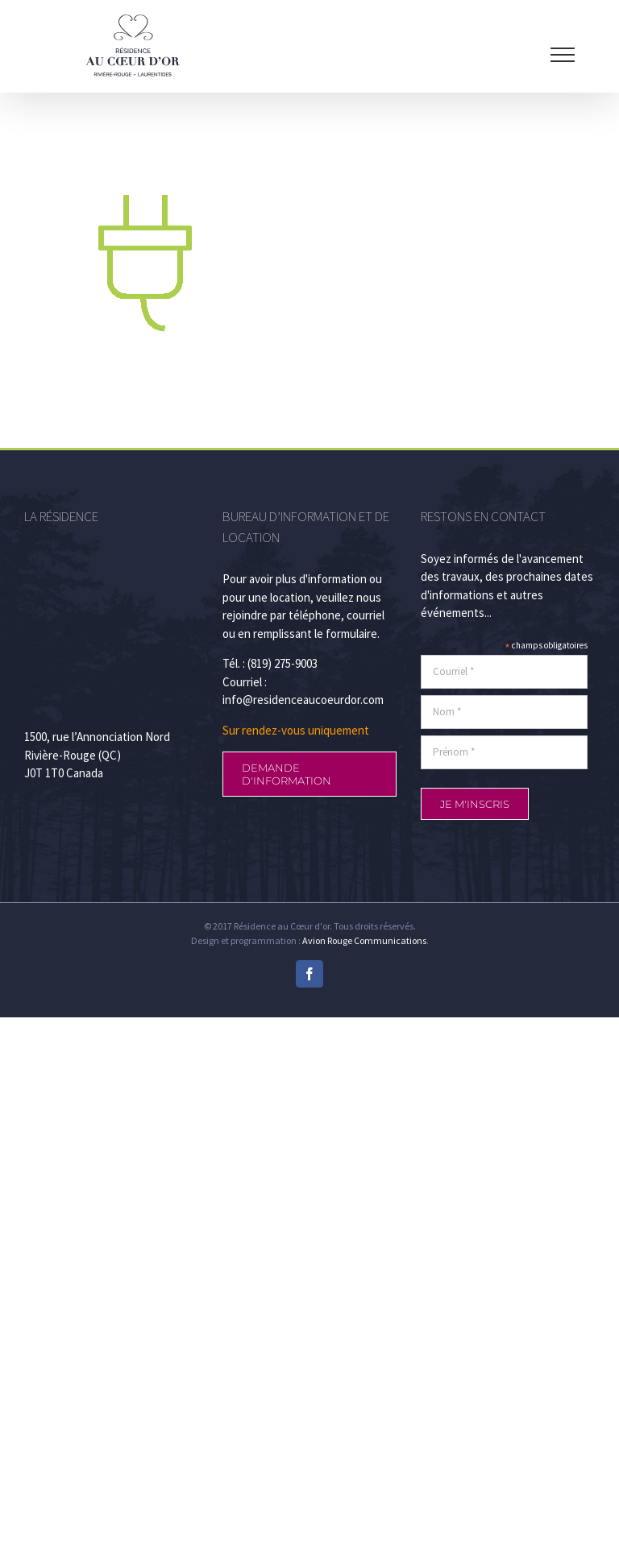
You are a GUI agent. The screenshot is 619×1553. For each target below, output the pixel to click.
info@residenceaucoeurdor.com (303, 699)
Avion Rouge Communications (364, 940)
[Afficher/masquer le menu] (562, 55)
